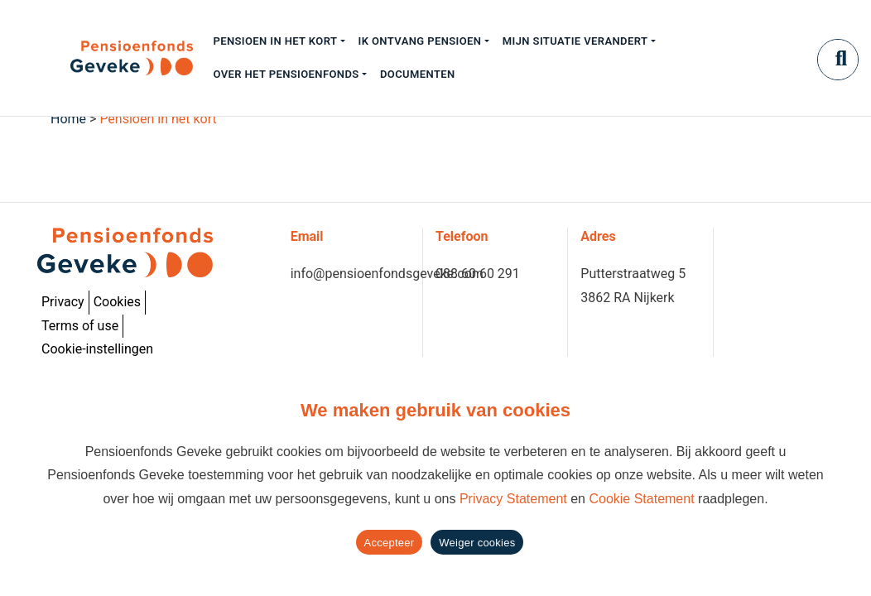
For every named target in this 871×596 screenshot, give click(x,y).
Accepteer (389, 542)
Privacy (62, 302)
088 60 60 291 (477, 273)
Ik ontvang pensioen (420, 41)
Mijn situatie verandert (575, 41)
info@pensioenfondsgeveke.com (387, 273)
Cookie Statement (641, 499)
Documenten (417, 74)
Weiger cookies (477, 542)
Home (68, 119)
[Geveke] (102, 57)
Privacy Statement (513, 499)
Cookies (117, 302)
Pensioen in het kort (275, 41)
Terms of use (79, 326)
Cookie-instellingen (97, 349)
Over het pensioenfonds (286, 74)
